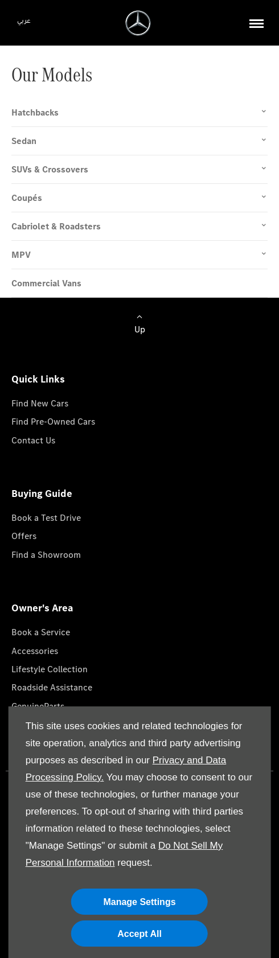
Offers (23, 536)
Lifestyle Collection (49, 669)
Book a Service (40, 632)
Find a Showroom (46, 555)
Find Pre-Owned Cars (53, 421)
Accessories (34, 651)
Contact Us (33, 440)
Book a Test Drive (46, 518)
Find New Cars (39, 403)
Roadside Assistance (51, 687)
